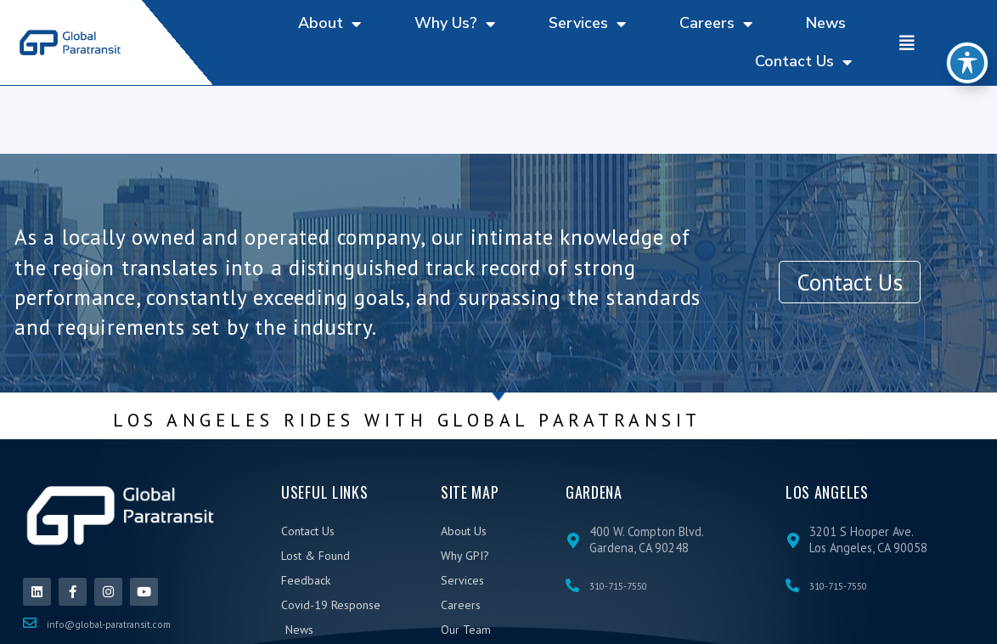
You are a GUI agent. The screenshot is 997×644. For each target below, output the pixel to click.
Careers (715, 24)
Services (587, 24)
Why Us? (454, 24)
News (826, 23)
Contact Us (803, 62)
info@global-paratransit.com (109, 624)
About (329, 24)
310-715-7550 (618, 585)
